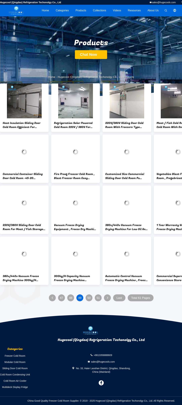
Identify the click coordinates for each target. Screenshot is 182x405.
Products (81, 10)
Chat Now (91, 54)
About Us (153, 10)
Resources (134, 10)
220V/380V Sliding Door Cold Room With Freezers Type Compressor (124, 125)
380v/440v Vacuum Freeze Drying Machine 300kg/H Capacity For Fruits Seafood (22, 278)
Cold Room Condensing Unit (15, 374)
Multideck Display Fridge (15, 387)
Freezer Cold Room (15, 355)
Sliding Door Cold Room (15, 368)
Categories (62, 10)
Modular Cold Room (14, 362)
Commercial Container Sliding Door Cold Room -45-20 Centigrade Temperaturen (23, 176)
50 (89, 298)
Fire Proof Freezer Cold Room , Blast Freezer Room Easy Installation (74, 176)
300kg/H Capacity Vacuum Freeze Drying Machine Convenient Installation (72, 278)
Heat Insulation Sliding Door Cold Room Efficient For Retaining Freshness (21, 125)
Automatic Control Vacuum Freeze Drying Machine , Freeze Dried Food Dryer (126, 278)
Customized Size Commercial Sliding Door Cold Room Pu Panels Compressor (124, 176)
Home (45, 10)
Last (119, 298)
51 (98, 298)
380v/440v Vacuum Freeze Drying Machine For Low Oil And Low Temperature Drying (126, 227)
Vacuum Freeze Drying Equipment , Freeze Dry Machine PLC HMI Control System (75, 227)
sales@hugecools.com (164, 2)
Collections (99, 10)
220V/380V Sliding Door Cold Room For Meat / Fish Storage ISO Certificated (23, 227)
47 (61, 298)
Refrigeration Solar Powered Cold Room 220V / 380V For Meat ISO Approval (73, 125)
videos (117, 10)
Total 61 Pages (140, 298)
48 (70, 298)
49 (79, 298)
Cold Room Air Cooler (15, 380)
